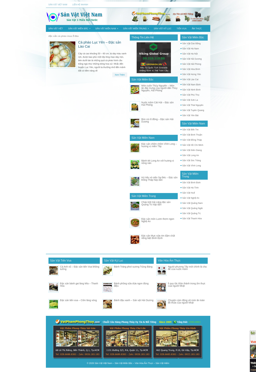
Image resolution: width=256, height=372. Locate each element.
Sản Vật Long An (190, 155)
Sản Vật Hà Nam (190, 48)
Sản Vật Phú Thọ (190, 95)
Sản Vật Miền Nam (108, 27)
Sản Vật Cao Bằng (191, 43)
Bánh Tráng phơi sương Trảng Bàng (133, 266)
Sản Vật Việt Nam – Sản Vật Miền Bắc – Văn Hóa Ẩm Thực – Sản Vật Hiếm (132, 363)
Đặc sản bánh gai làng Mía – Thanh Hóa (79, 284)
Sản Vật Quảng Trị (191, 213)
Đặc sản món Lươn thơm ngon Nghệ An (157, 220)
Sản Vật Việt (55, 28)
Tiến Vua (181, 28)
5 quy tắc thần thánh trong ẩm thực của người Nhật (186, 284)
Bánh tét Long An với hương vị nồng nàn (157, 161)
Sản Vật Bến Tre (190, 129)
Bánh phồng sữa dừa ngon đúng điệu (131, 284)
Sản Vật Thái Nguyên (192, 105)
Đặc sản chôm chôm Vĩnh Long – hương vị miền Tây (159, 145)
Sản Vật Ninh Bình (191, 89)
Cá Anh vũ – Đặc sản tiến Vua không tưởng (79, 267)
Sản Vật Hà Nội (190, 53)
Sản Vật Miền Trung (137, 27)
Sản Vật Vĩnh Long (191, 165)
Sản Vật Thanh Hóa (192, 218)
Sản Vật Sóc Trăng (191, 160)
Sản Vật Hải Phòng (191, 64)
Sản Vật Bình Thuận (192, 134)
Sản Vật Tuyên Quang (193, 110)
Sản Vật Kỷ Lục (163, 28)
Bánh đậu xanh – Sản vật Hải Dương (134, 300)
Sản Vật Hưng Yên (191, 74)
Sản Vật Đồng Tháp (192, 140)
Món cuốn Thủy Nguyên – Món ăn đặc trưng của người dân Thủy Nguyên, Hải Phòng (159, 88)
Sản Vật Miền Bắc (80, 27)
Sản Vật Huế (188, 192)
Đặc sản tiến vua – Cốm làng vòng (78, 300)
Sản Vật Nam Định (191, 84)
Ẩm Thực (197, 28)
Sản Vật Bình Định (191, 182)
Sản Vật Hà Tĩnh (190, 187)
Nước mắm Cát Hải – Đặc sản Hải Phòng (157, 103)
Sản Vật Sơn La (190, 100)
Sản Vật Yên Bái (190, 115)
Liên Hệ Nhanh (80, 4)
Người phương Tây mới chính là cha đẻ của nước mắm (187, 267)
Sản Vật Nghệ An (190, 198)
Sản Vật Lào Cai (190, 79)
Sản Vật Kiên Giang (192, 150)
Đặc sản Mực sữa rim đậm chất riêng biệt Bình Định (158, 236)
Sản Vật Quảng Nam (192, 203)
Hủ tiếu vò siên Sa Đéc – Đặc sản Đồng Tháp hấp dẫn (159, 178)
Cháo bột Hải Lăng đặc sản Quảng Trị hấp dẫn (156, 203)
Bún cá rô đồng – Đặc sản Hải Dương (157, 120)
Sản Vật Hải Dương (192, 59)
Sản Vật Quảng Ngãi (192, 208)
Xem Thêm (120, 75)
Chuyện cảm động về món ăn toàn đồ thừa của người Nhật (186, 301)
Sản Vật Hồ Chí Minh (192, 145)
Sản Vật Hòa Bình (191, 69)
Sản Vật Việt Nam (57, 4)
